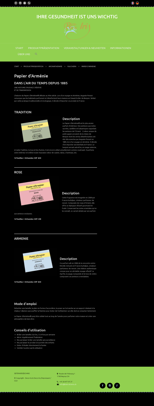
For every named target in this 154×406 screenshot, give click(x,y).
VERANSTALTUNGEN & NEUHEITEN (84, 48)
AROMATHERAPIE (55, 66)
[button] (36, 56)
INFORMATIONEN (120, 48)
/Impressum (45, 378)
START (19, 48)
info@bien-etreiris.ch (68, 384)
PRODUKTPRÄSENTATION (43, 48)
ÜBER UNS (24, 54)
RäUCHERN (72, 66)
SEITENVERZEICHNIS (22, 373)
